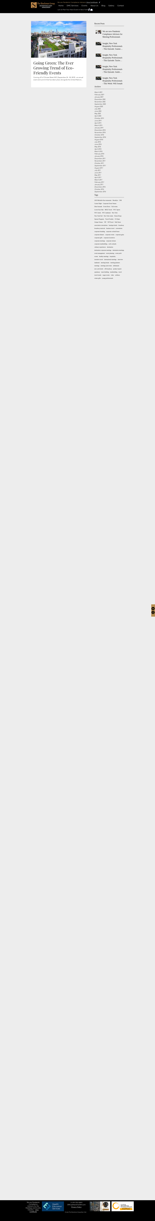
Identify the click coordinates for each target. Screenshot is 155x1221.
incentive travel (98, 259)
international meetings (110, 259)
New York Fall (98, 216)
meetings (96, 265)
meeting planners (115, 262)
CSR (120, 200)
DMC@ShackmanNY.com (76, 1205)
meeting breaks (105, 262)
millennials (116, 265)
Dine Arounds (98, 206)
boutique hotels (113, 225)
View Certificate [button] (34, 1211)
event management (99, 253)
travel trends (97, 275)
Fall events (115, 206)
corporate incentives (109, 237)
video (112, 275)
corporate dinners (99, 234)
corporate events (109, 234)
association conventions (101, 225)
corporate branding (99, 231)
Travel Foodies (109, 219)
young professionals (107, 278)
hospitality (113, 256)
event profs (118, 253)
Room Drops (117, 216)
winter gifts (97, 278)
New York (114, 213)
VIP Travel (110, 222)
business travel (110, 228)
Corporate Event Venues (109, 203)
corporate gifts (98, 237)
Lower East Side (99, 209)
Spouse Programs (99, 219)
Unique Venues (98, 222)
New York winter (108, 216)
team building (105, 272)
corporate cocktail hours (112, 231)
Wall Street (118, 222)
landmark (97, 262)
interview (120, 259)
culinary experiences (100, 247)
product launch (117, 269)
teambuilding (113, 272)
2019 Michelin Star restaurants (102, 200)
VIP (105, 222)
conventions (119, 228)
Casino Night (98, 203)
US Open (117, 219)
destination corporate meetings (102, 250)
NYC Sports (116, 209)
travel (120, 272)
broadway (121, 225)
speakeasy (97, 272)
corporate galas (120, 234)
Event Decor (106, 206)
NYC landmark (106, 213)
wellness (117, 275)
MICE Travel (108, 209)
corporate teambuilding (100, 244)
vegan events (106, 275)
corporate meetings (99, 241)
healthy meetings (104, 256)
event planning (110, 253)
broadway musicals (99, 228)
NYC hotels (97, 213)
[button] (92, 2)
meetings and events (106, 265)
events (96, 256)
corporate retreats (111, 241)
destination (110, 247)
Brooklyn (115, 200)
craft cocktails (112, 244)
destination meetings (118, 250)
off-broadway (108, 269)
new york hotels (98, 269)
